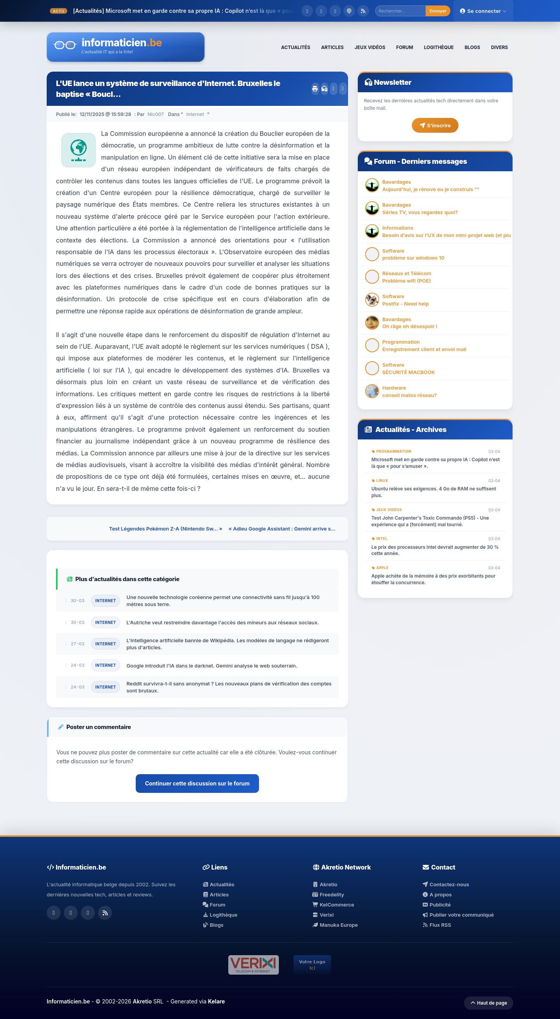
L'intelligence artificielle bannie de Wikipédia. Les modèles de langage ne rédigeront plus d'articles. (227, 643)
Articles (215, 894)
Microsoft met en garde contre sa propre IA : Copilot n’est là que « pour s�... (207, 10)
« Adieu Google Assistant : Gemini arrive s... (282, 528)
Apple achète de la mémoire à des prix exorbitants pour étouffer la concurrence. (433, 579)
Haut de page (488, 1003)
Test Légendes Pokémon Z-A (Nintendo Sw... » (165, 528)
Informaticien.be (68, 1001)
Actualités (392, 429)
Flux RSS (436, 925)
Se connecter (483, 11)
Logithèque (219, 915)
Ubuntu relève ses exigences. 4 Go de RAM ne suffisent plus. (433, 492)
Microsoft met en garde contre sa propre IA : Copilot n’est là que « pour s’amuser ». (435, 463)
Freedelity (328, 894)
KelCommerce (333, 904)
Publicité (436, 904)
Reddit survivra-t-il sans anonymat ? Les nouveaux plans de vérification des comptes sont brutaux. (228, 687)
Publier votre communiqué (458, 915)
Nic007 (155, 114)
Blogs (213, 925)
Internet (195, 114)
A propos (437, 894)
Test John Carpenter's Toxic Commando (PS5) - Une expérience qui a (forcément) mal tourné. (430, 521)
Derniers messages (434, 161)
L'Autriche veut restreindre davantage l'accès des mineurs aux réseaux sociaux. (222, 622)
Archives (431, 429)
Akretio (325, 884)
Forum (385, 161)
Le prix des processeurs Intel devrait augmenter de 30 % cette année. (435, 550)
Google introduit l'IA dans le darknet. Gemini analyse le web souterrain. (211, 665)
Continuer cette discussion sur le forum (197, 783)
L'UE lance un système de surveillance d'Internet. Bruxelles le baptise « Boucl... (168, 89)
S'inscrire (435, 125)
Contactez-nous (445, 884)
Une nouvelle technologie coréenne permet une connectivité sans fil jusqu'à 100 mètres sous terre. (223, 600)
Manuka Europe (335, 925)
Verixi (323, 915)
